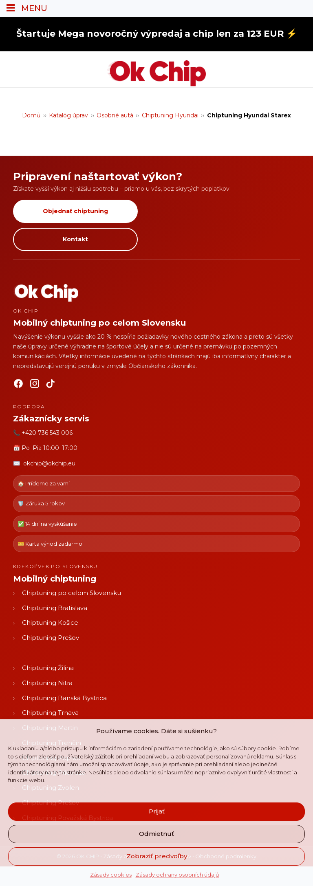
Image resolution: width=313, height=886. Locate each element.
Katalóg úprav (68, 115)
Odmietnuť (156, 834)
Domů (31, 115)
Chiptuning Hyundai (170, 115)
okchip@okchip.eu (49, 463)
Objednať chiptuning (75, 211)
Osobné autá (115, 115)
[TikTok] (51, 385)
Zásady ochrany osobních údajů (177, 874)
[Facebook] (18, 385)
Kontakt (75, 239)
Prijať (157, 811)
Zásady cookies (111, 874)
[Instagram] (34, 385)
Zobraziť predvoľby (156, 856)
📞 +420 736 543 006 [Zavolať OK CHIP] (43, 432)
